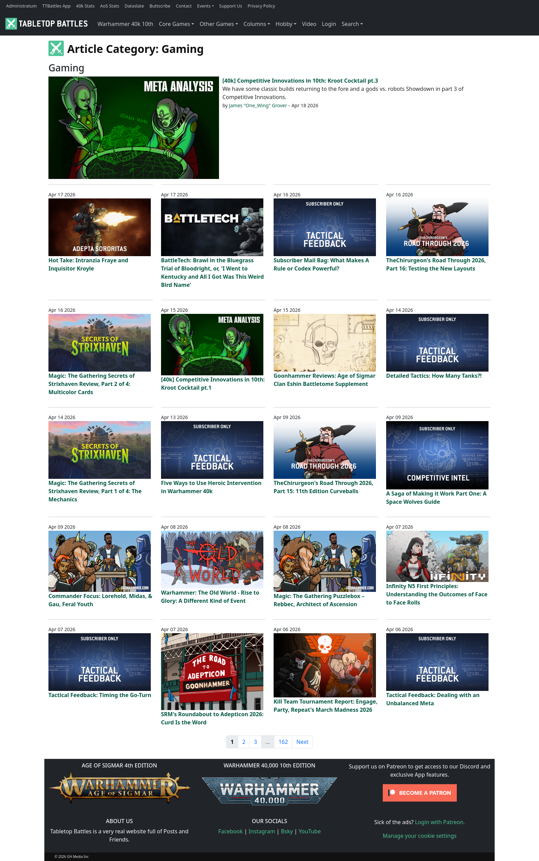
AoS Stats (109, 6)
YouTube (310, 831)
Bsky (287, 831)
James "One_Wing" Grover (258, 105)
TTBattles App (56, 6)
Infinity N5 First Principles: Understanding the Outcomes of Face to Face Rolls (436, 594)
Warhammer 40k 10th (126, 24)
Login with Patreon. (440, 822)
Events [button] (204, 6)
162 (283, 742)
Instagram (262, 831)
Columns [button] (255, 24)
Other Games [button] (217, 24)
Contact (184, 6)
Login (329, 24)
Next (302, 742)
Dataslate (134, 6)
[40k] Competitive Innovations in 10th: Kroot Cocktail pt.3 (300, 80)
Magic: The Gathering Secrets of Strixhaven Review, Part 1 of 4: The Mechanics (95, 491)
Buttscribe (159, 6)
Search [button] (350, 24)
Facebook (230, 831)
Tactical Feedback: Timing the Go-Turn (99, 695)
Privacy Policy (261, 6)
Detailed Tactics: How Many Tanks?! (434, 375)
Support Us (230, 6)
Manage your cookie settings (420, 835)
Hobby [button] (284, 24)
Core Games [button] (174, 24)
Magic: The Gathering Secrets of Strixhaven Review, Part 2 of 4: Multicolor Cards (91, 384)
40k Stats (85, 6)
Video (309, 24)
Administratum (21, 6)
